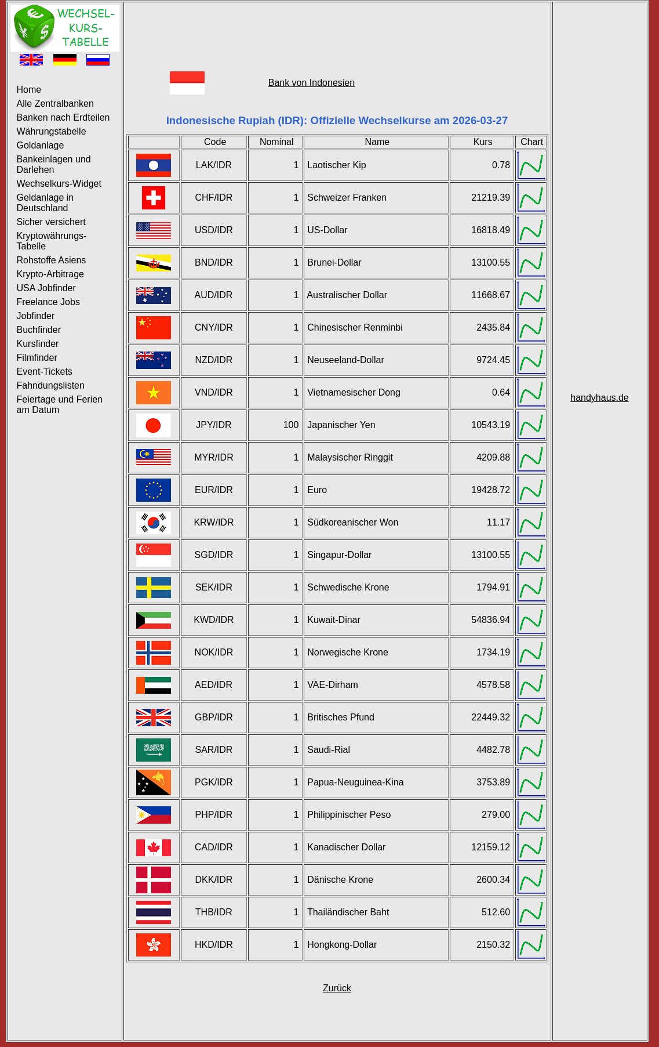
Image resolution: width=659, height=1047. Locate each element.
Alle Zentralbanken (55, 103)
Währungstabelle (51, 131)
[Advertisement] (337, 31)
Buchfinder (39, 330)
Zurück (337, 988)
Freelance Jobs (48, 302)
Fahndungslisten (51, 385)
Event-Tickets (44, 371)
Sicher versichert (51, 222)
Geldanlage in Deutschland (45, 203)
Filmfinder (37, 358)
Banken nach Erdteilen (63, 117)
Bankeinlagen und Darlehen (54, 164)
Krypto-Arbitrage (51, 274)
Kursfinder (38, 344)
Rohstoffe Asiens (51, 260)
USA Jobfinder (46, 288)
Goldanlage (40, 145)
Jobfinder (36, 316)
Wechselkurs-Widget (59, 184)
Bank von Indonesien (311, 83)
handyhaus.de (599, 398)
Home (29, 90)
